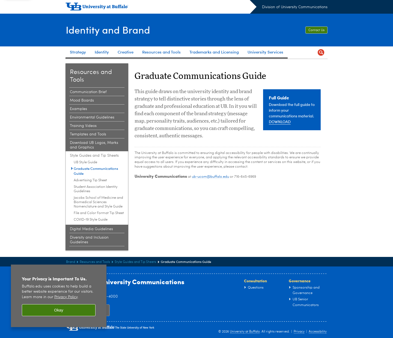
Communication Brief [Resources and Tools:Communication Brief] (88, 92)
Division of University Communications (294, 7)
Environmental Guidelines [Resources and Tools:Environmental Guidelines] (92, 117)
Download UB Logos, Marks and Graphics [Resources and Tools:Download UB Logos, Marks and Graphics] (94, 145)
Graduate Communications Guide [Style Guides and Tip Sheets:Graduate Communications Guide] (96, 171)
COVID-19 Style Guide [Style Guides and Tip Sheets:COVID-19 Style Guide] (91, 219)
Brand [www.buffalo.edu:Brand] (70, 262)
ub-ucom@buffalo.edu (210, 177)
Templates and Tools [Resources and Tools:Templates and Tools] (88, 134)
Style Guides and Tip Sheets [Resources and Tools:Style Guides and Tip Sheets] (94, 156)
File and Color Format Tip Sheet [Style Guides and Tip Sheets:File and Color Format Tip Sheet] (99, 213)
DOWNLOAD (280, 121)
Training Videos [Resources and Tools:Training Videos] (83, 126)
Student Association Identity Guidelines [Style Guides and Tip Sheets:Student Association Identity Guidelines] (96, 189)
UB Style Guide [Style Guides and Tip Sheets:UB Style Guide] (85, 162)
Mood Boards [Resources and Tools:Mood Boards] (82, 100)
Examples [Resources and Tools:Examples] (78, 109)
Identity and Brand (108, 29)
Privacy (299, 331)
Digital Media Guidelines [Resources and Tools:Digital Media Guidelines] (91, 229)
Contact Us (316, 30)
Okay (58, 310)
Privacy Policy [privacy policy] (66, 297)
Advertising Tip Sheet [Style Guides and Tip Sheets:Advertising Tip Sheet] (90, 180)
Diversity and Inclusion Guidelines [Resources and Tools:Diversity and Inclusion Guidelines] (89, 240)
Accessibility (318, 331)
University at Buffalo (245, 331)
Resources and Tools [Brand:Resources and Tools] (95, 262)
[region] (58, 296)
